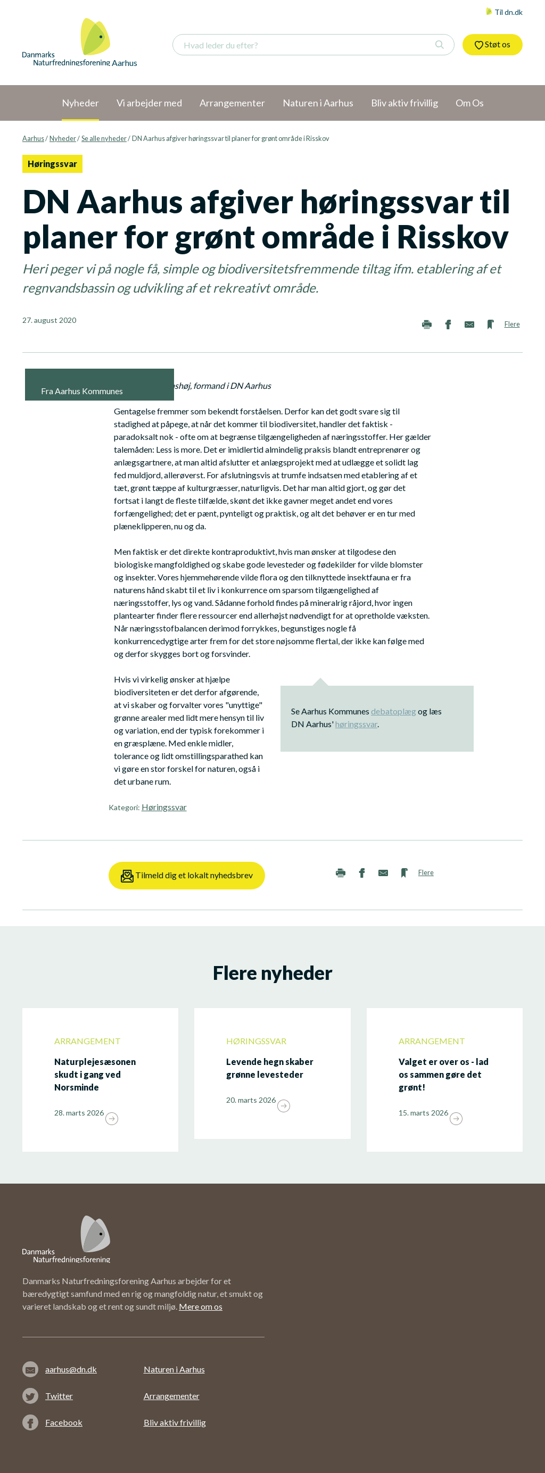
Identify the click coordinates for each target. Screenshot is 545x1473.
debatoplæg (393, 711)
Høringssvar (164, 807)
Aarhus (33, 138)
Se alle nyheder (104, 138)
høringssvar (356, 724)
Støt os (492, 44)
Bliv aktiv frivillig (175, 1422)
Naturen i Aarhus (174, 1369)
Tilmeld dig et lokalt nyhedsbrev (187, 876)
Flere (512, 324)
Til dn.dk (504, 11)
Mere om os (200, 1306)
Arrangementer (172, 1396)
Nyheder (62, 138)
